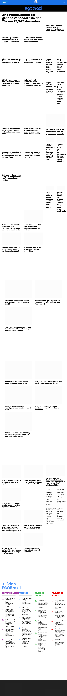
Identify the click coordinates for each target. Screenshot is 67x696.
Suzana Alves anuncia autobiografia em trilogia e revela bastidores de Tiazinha (33, 169)
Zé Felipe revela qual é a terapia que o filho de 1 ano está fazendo (32, 263)
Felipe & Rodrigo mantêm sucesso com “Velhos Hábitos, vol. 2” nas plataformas (50, 66)
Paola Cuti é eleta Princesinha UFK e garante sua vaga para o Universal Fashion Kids (50, 166)
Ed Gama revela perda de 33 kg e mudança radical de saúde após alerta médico (11, 191)
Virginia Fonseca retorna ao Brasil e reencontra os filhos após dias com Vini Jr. (33, 76)
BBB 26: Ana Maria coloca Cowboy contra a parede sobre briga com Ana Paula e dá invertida (17, 448)
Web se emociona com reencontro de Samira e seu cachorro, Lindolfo (48, 396)
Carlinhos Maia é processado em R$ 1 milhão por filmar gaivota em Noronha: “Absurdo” (33, 96)
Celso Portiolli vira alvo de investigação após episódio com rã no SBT (18, 422)
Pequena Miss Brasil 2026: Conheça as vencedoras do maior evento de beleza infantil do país (61, 168)
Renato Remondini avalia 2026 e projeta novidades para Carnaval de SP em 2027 (33, 497)
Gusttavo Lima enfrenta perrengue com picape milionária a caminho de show (11, 145)
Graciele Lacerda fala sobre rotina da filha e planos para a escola (55, 146)
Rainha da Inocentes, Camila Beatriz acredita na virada (32, 564)
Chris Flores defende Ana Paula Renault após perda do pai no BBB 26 (11, 263)
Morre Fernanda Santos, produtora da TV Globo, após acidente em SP (11, 519)
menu (5, 2)
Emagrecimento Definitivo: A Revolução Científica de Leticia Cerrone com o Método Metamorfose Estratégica (50, 530)
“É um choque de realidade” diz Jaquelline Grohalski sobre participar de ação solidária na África (27, 635)
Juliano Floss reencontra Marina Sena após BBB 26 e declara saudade (33, 53)
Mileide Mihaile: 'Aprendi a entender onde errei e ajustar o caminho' (11, 496)
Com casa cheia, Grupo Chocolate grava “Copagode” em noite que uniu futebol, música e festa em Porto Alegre (61, 93)
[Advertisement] (22, 114)
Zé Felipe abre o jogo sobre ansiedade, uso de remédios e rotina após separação (11, 96)
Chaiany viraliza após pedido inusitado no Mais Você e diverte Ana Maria (47, 422)
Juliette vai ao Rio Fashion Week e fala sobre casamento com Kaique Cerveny (26, 656)
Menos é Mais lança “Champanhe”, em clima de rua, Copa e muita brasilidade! (61, 65)
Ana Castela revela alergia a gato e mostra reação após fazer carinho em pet (55, 28)
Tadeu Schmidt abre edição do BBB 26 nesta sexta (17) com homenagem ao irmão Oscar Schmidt (18, 343)
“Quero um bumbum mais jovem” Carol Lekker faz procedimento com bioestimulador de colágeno (61, 510)
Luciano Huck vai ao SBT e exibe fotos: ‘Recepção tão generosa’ (16, 396)
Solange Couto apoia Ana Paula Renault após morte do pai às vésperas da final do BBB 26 (11, 169)
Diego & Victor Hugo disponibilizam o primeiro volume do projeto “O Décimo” (50, 88)
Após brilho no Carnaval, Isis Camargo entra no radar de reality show (33, 541)
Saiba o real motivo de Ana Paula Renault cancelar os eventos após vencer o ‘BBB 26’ (32, 145)
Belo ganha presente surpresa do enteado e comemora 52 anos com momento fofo (43, 628)
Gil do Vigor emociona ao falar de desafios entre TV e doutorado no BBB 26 (11, 75)
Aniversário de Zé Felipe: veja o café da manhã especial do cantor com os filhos (32, 241)
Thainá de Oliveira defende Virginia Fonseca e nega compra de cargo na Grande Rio (11, 565)
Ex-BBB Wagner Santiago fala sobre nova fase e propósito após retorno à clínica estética (55, 496)
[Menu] (6, 8)
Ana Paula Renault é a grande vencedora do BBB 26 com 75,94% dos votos (22, 25)
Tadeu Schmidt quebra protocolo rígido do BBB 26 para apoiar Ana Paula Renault (47, 316)
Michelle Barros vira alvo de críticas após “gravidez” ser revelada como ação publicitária (11, 241)
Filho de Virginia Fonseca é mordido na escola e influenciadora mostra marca (11, 54)
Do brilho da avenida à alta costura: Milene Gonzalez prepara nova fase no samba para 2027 (11, 542)
